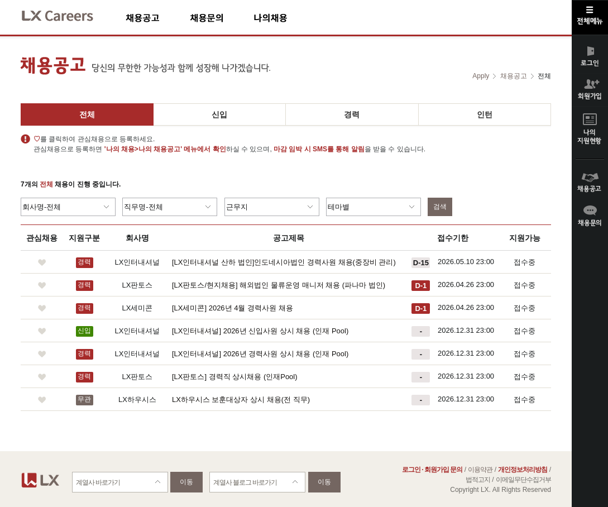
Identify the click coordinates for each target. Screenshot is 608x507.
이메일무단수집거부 (523, 480)
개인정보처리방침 (522, 469)
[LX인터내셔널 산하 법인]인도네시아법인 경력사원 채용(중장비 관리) (284, 262)
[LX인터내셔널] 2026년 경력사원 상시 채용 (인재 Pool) (260, 354)
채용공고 (158, 17)
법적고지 (478, 480)
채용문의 (221, 17)
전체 (87, 114)
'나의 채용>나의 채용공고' (143, 149)
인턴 (484, 114)
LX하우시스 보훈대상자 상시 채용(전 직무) (241, 399)
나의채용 (286, 17)
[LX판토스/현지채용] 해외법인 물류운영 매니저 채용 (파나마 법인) (278, 285)
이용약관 (480, 469)
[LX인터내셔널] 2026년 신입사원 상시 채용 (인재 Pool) (260, 331)
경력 (352, 114)
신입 (219, 114)
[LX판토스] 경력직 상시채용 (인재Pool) (235, 376)
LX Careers (67, 14)
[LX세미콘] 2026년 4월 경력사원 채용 (232, 308)
